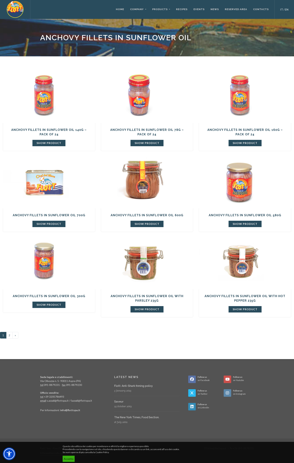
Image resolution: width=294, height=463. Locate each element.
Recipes (182, 9)
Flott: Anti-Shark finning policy (133, 385)
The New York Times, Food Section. (136, 417)
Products (160, 9)
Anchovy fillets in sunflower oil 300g (49, 296)
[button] (9, 453)
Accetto (69, 458)
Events (199, 9)
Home (120, 9)
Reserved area (236, 9)
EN (286, 9)
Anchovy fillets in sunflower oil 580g (245, 215)
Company (137, 9)
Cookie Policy (102, 452)
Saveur (118, 401)
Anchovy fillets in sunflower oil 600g (147, 215)
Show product (49, 143)
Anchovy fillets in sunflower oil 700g (49, 215)
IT (281, 9)
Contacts (261, 9)
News (215, 9)
